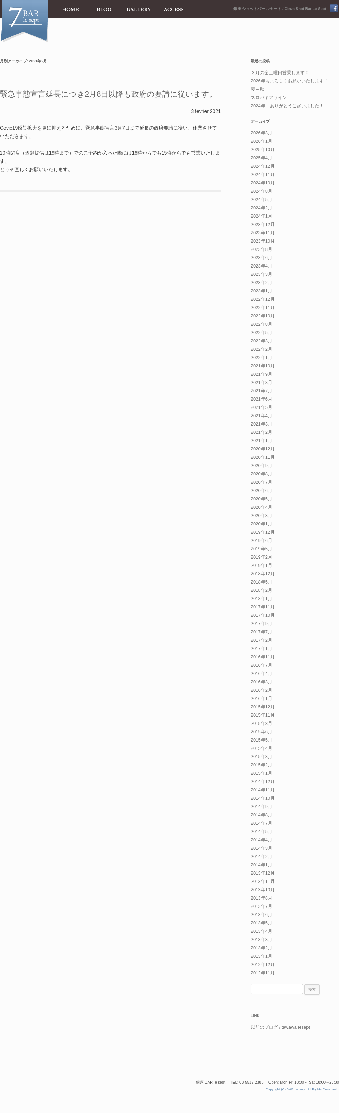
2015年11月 (263, 715)
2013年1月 (261, 956)
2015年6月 (261, 731)
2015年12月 (263, 706)
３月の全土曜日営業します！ (280, 72)
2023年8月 (261, 249)
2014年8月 (261, 814)
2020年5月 (261, 498)
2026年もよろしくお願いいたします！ (289, 81)
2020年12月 (263, 449)
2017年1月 (261, 648)
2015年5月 (261, 740)
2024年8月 (261, 191)
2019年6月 (261, 540)
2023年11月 (263, 232)
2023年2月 (261, 282)
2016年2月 (261, 690)
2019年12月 (263, 532)
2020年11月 (263, 457)
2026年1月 (261, 141)
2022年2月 (261, 349)
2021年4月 (261, 415)
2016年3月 (261, 681)
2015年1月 (261, 773)
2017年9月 (261, 623)
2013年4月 (261, 931)
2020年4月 (261, 507)
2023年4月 (261, 266)
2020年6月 (261, 490)
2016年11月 (263, 656)
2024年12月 (263, 166)
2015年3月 (261, 756)
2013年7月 (261, 906)
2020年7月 (261, 482)
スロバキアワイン (269, 97)
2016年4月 (261, 673)
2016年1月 (261, 698)
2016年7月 (261, 665)
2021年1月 (261, 440)
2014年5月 (261, 831)
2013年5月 (261, 923)
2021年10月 (263, 365)
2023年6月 (261, 257)
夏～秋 (257, 89)
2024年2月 (261, 207)
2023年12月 (263, 224)
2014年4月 (261, 839)
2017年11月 (263, 607)
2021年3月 (261, 424)
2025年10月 (263, 149)
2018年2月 (261, 590)
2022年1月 (261, 357)
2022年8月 (261, 324)
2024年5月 (261, 199)
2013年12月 (263, 873)
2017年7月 (261, 631)
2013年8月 (261, 898)
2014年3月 (261, 848)
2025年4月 (261, 157)
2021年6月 (261, 399)
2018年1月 (261, 598)
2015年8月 (261, 723)
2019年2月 (261, 557)
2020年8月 (261, 473)
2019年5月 (261, 548)
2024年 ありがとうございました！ (287, 105)
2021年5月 (261, 407)
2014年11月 (263, 789)
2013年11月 (263, 881)
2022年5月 (261, 332)
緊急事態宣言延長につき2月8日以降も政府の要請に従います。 (108, 94)
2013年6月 (261, 914)
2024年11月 (263, 174)
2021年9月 (261, 374)
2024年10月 (263, 182)
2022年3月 (261, 340)
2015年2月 (261, 765)
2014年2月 (261, 856)
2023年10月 (263, 241)
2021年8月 (261, 382)
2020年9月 (261, 465)
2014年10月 (263, 798)
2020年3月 (261, 515)
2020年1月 (261, 523)
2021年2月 (261, 432)
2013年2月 (261, 947)
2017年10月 (263, 615)
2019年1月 (261, 565)
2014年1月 (261, 864)
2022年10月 (263, 315)
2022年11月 (263, 307)
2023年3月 (261, 274)
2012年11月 (263, 972)
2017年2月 (261, 640)
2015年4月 (261, 748)
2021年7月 (261, 390)
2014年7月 (261, 823)
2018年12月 (263, 573)
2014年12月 (263, 781)
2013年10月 (263, 889)
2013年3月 (261, 939)
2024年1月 (261, 216)
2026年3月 (261, 132)
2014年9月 (261, 806)
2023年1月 (261, 290)
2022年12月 (263, 299)
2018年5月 (261, 582)
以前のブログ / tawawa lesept (280, 1027)
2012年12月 (263, 964)
